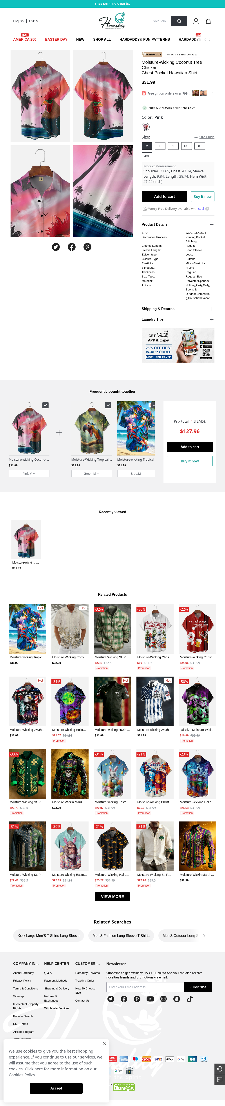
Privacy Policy (22, 980)
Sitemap (18, 996)
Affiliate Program (23, 1031)
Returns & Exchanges (51, 998)
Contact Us (82, 1000)
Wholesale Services (56, 1008)
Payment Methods (55, 980)
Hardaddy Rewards (87, 973)
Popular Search (23, 1016)
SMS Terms (20, 1024)
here (38, 1068)
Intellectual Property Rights (25, 1006)
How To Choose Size (85, 991)
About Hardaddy (23, 973)
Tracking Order (84, 980)
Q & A (48, 973)
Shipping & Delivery (56, 988)
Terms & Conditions (25, 988)
